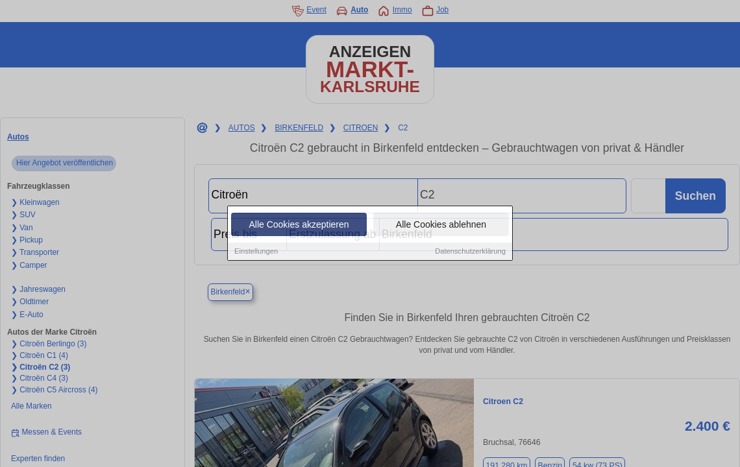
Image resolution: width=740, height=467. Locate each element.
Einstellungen (256, 252)
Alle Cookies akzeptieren (299, 225)
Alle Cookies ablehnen (441, 225)
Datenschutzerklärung (470, 252)
